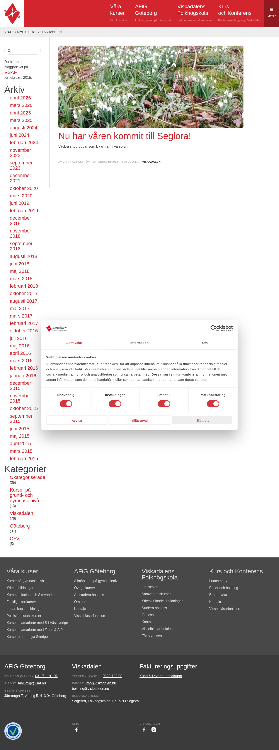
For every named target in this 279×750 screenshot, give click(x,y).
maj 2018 (20, 271)
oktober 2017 (24, 293)
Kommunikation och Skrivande (30, 595)
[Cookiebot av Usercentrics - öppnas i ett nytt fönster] (214, 328)
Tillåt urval (139, 420)
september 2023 (21, 165)
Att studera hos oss (89, 595)
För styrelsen (152, 636)
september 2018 (21, 246)
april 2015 (20, 443)
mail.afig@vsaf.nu (32, 683)
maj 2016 (20, 346)
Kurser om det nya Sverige (27, 637)
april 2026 (20, 98)
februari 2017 (24, 323)
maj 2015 (20, 436)
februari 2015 (24, 458)
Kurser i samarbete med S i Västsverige (37, 623)
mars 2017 (21, 316)
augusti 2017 (23, 301)
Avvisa (77, 420)
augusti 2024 (23, 127)
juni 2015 (19, 428)
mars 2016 (21, 360)
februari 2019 (24, 210)
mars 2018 (21, 278)
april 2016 (20, 353)
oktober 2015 (24, 408)
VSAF (9, 32)
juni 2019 (19, 203)
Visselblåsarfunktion (89, 616)
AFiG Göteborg (94, 571)
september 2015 (21, 418)
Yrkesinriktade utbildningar (162, 601)
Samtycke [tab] (74, 343)
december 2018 (20, 220)
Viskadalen (21, 513)
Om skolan (150, 587)
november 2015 (20, 398)
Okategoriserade (25, 477)
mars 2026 (21, 105)
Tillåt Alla (202, 420)
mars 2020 (21, 195)
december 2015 (20, 386)
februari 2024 (24, 142)
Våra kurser (22, 571)
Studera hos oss (154, 608)
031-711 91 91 (46, 676)
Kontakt (80, 609)
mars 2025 (21, 120)
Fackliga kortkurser (21, 602)
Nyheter (25, 32)
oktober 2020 (24, 188)
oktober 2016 (24, 330)
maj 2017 (20, 308)
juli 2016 (19, 338)
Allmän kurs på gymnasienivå (96, 581)
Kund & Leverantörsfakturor (161, 676)
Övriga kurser (84, 588)
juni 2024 (19, 135)
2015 (42, 32)
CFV (14, 538)
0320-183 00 (112, 676)
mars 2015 (21, 451)
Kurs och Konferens (236, 571)
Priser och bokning (223, 588)
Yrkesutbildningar (20, 588)
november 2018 (20, 233)
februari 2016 (24, 368)
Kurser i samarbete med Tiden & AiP (35, 630)
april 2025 (20, 113)
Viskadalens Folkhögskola (160, 574)
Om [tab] (205, 343)
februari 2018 (24, 286)
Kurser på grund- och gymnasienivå (24, 495)
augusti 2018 (23, 256)
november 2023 (20, 153)
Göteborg (20, 526)
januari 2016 (23, 375)
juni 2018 (19, 264)
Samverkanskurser (156, 594)
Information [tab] (139, 343)
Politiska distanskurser (24, 616)
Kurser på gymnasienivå (25, 581)
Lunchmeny (218, 581)
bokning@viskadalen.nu (90, 688)
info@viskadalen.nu (101, 683)
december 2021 (20, 178)
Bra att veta (218, 595)
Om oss (80, 602)
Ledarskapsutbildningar (25, 609)
